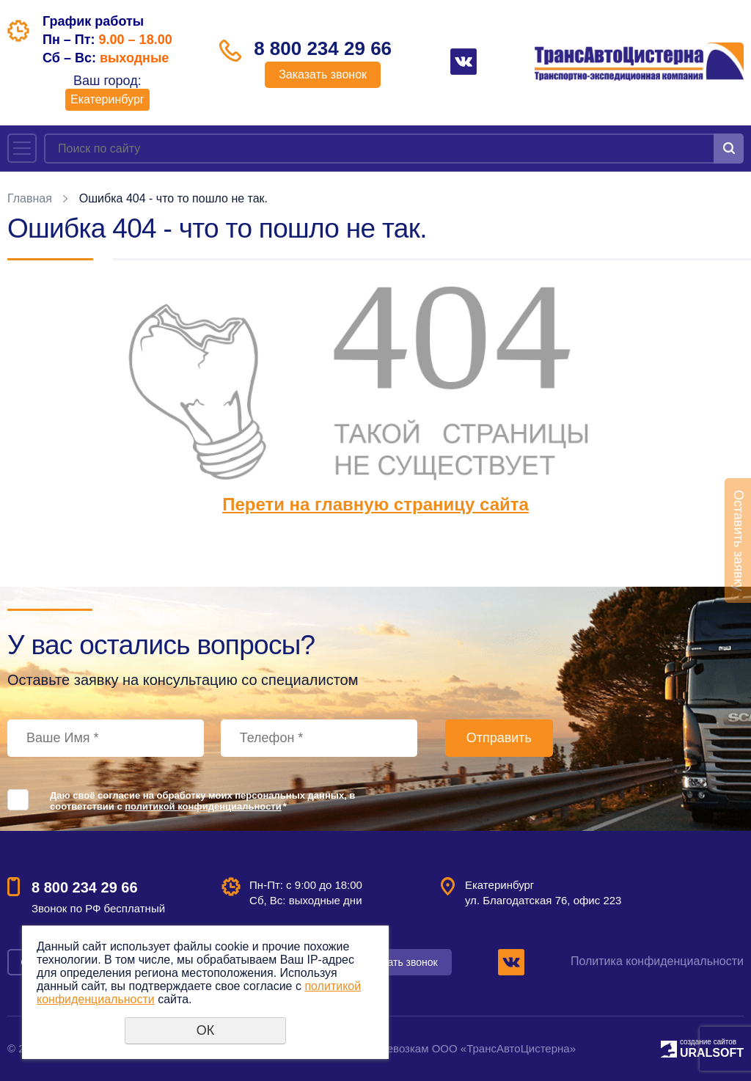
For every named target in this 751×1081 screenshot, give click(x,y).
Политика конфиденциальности (657, 961)
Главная (29, 198)
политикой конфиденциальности (203, 806)
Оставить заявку (738, 540)
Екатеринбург (107, 99)
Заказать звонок (323, 74)
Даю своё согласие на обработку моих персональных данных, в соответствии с (202, 801)
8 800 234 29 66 (323, 48)
